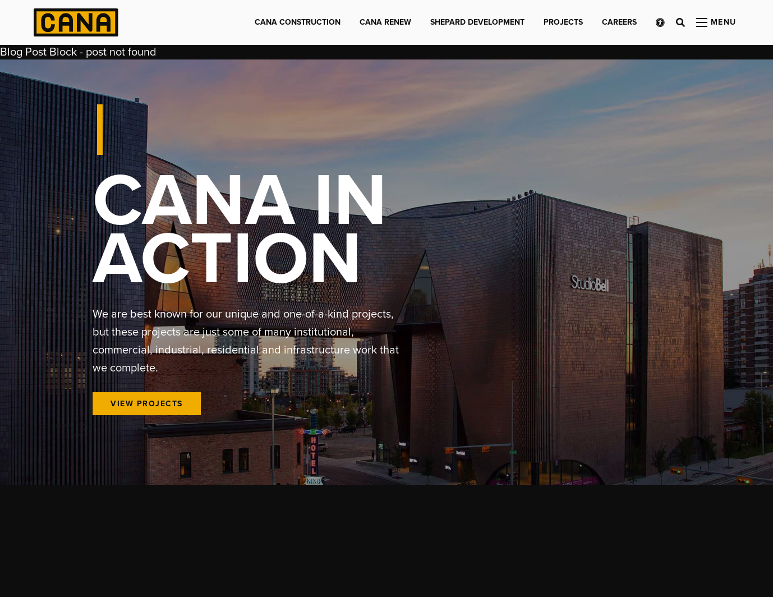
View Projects (147, 403)
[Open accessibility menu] (660, 22)
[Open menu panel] (716, 22)
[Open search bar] (680, 22)
